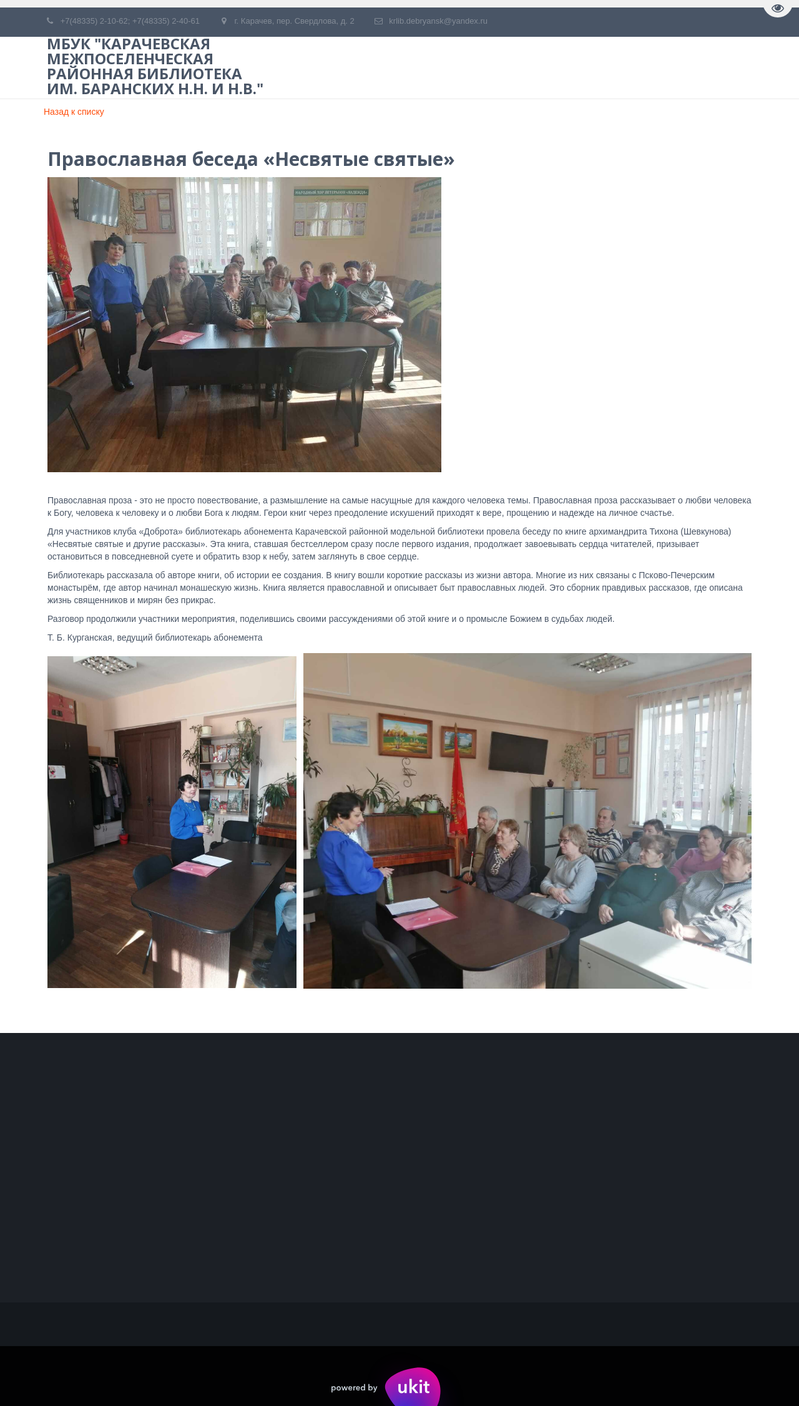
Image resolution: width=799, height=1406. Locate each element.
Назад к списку (74, 112)
